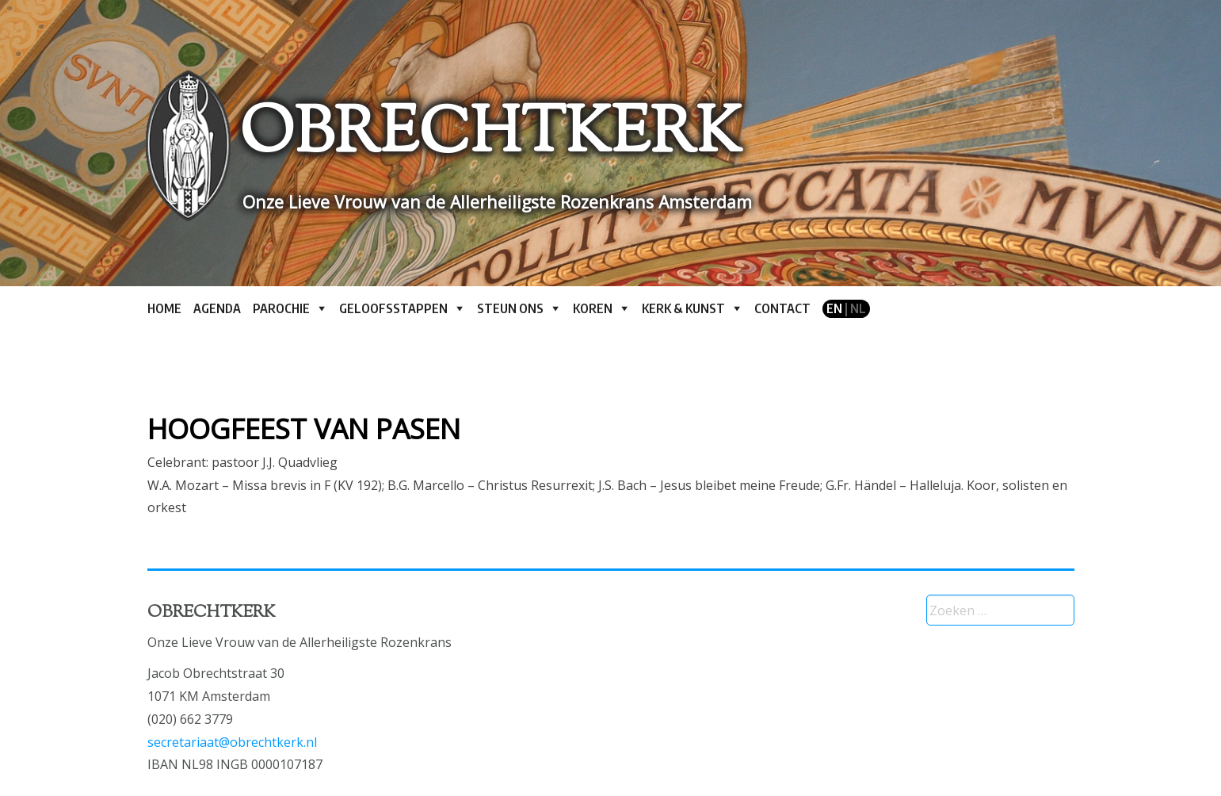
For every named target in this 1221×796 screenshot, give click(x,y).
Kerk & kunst (683, 308)
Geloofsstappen (393, 308)
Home (164, 308)
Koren (592, 308)
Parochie (281, 308)
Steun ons (510, 308)
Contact (782, 308)
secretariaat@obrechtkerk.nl (232, 742)
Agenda (217, 308)
